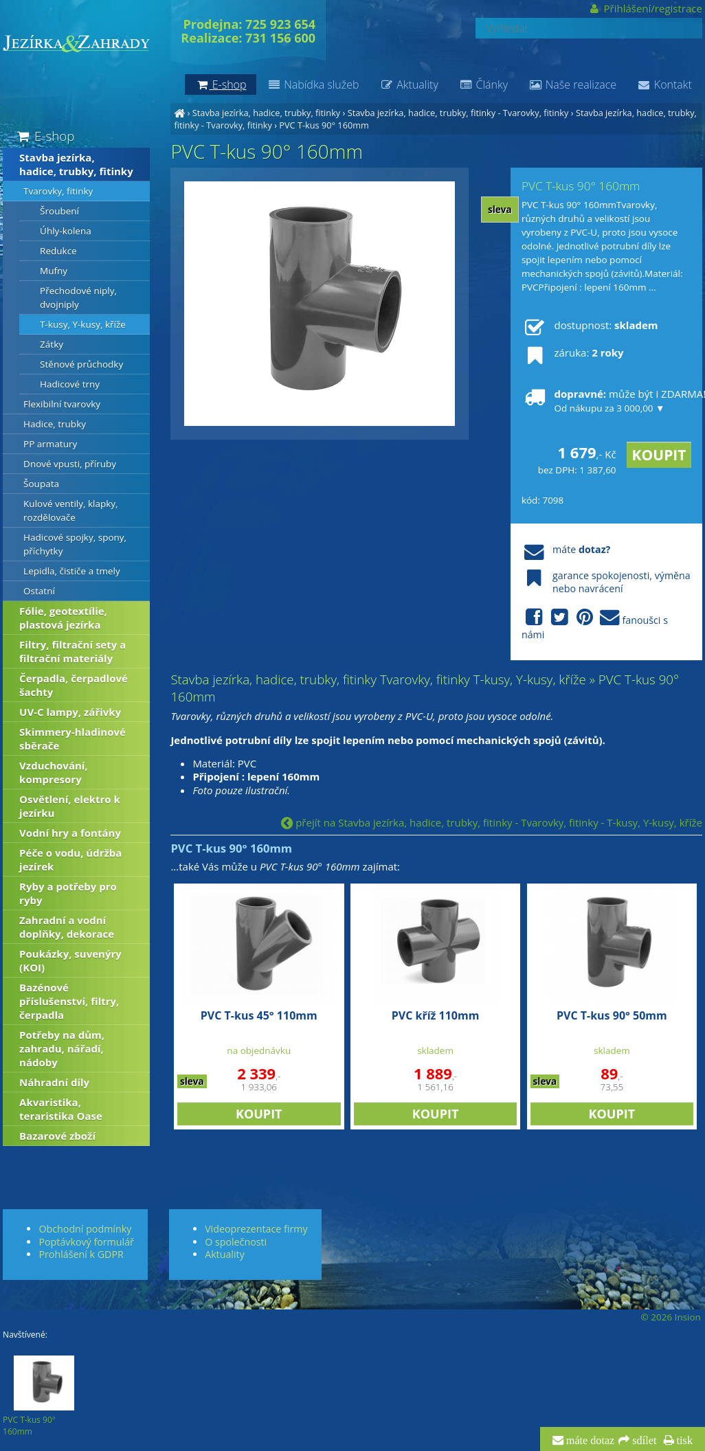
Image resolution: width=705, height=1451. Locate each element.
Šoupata (41, 483)
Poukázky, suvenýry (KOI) (70, 960)
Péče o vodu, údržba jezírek (70, 859)
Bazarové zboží (57, 1136)
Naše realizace (572, 84)
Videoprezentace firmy (256, 1228)
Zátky (51, 344)
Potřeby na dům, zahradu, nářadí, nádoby (61, 1048)
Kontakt (664, 84)
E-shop (44, 135)
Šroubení (59, 211)
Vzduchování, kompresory (53, 772)
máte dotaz (589, 1440)
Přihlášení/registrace (645, 8)
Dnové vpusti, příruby (69, 464)
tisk (683, 1440)
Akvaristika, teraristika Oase (60, 1109)
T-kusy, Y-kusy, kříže (83, 324)
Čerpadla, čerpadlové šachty (73, 685)
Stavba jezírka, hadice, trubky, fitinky (266, 112)
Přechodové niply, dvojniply (78, 297)
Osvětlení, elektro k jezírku (69, 806)
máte (566, 549)
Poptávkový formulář (85, 1241)
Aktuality (408, 84)
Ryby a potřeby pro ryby (68, 893)
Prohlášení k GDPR (80, 1254)
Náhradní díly (54, 1082)
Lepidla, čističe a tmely (71, 571)
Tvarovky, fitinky (58, 191)
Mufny (53, 271)
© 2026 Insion (670, 1317)
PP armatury (50, 444)
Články (483, 84)
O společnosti (236, 1241)
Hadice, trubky (54, 424)
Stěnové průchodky (81, 364)
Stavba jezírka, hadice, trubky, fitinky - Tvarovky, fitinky (458, 112)
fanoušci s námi (595, 624)
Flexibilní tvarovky (61, 404)
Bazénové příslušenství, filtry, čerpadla (69, 1001)
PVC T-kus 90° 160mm (323, 125)
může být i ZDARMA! (607, 400)
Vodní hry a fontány (70, 833)
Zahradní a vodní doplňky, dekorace (66, 927)
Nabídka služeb (313, 84)
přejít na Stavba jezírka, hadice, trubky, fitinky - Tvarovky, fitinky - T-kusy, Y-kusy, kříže (491, 822)
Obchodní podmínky (84, 1228)
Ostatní (39, 591)
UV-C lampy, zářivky (70, 712)
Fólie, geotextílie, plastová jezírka (63, 617)
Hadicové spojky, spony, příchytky (74, 544)
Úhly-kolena (65, 231)
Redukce (58, 251)
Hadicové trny (70, 384)
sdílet (642, 1440)
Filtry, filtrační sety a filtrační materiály (72, 651)
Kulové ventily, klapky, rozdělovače (70, 510)
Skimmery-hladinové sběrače (72, 738)
